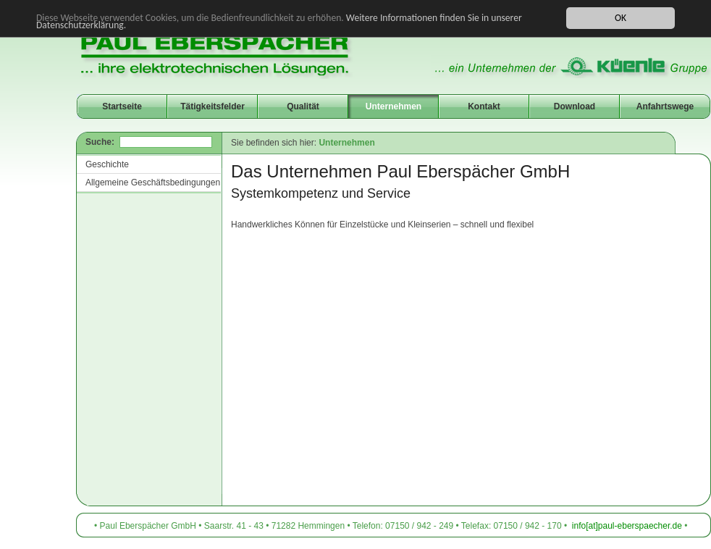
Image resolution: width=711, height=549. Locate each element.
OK (620, 18)
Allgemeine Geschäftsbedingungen (152, 182)
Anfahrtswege (665, 106)
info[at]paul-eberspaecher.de (627, 526)
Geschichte (107, 164)
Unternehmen (393, 106)
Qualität (303, 106)
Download (574, 106)
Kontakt (484, 106)
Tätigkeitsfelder (212, 106)
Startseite (122, 106)
